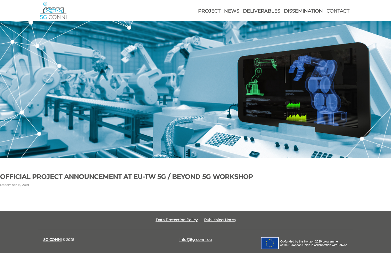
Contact (337, 11)
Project (209, 11)
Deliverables (261, 11)
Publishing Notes (220, 220)
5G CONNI (52, 239)
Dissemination (303, 11)
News (231, 11)
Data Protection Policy (177, 220)
